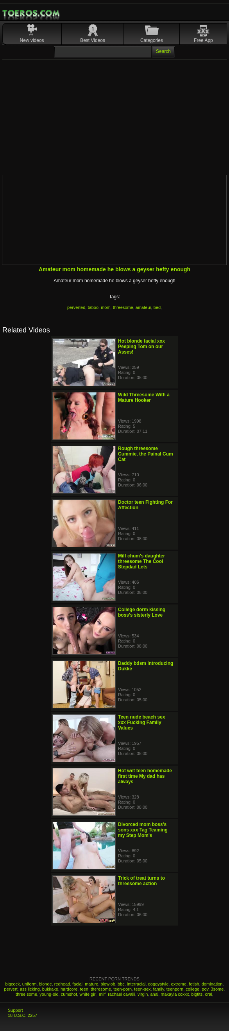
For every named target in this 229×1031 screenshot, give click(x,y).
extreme (178, 984)
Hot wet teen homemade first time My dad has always (145, 776)
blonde (45, 984)
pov (205, 989)
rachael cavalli (121, 994)
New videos (32, 40)
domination (212, 984)
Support (15, 1010)
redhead (62, 984)
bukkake (50, 989)
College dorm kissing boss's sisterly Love (141, 612)
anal (154, 994)
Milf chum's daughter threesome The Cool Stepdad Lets (141, 561)
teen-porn (122, 989)
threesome (123, 307)
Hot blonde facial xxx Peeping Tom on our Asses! (141, 346)
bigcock (12, 984)
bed (157, 307)
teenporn (174, 989)
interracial (136, 984)
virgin (143, 994)
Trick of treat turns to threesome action (141, 880)
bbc (121, 984)
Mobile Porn (31, 13)
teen (84, 989)
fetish (194, 984)
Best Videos (92, 40)
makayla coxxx (175, 994)
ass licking (30, 989)
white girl (87, 994)
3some (217, 989)
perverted (76, 307)
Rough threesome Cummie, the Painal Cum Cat (145, 454)
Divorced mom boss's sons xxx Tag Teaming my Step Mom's (143, 830)
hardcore (69, 989)
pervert (11, 989)
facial (77, 984)
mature (91, 984)
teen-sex (142, 989)
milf (102, 994)
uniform (29, 984)
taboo (93, 307)
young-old (48, 994)
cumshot (69, 994)
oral (208, 994)
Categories (151, 40)
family (158, 989)
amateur (143, 307)
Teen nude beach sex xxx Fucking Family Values (141, 722)
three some (26, 994)
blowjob (108, 984)
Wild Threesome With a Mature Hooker (144, 397)
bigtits (197, 994)
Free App (203, 40)
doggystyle (158, 984)
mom (105, 307)
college (192, 989)
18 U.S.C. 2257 (22, 1015)
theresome (101, 989)
